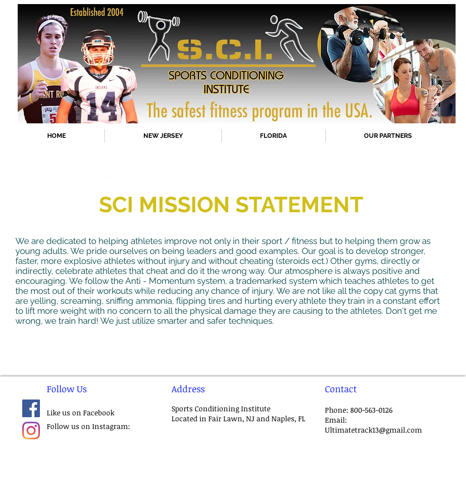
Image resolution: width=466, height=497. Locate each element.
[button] (163, 135)
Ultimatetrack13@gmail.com (373, 430)
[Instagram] (31, 430)
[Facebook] (31, 408)
